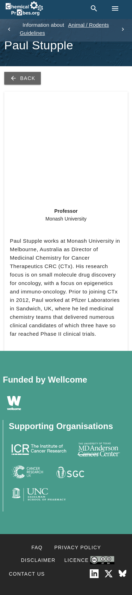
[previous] (9, 29)
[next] (123, 29)
